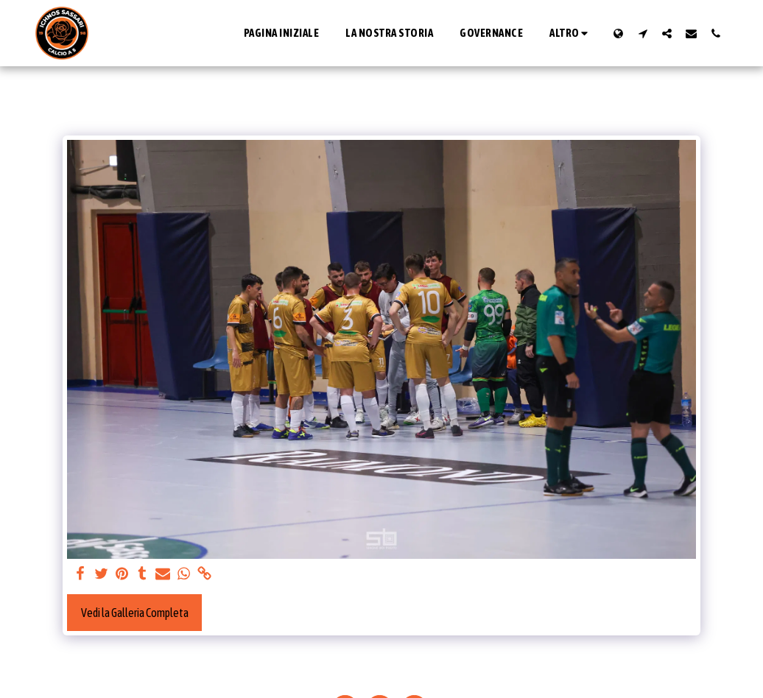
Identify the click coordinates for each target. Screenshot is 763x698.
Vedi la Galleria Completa (135, 612)
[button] (642, 33)
